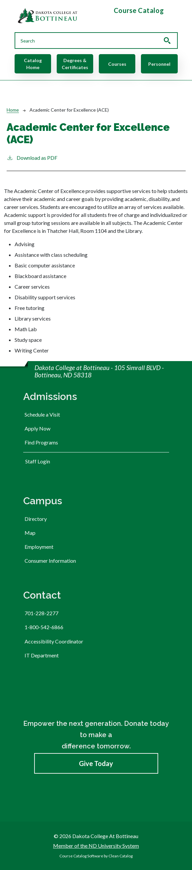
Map (30, 533)
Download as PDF (32, 157)
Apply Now (37, 428)
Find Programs (41, 442)
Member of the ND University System (96, 845)
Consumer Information (50, 560)
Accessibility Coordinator (54, 641)
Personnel (159, 64)
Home (13, 110)
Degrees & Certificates (75, 63)
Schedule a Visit (42, 414)
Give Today (96, 763)
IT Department (42, 655)
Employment (39, 546)
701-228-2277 (41, 613)
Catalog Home (33, 63)
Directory (36, 519)
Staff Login (37, 461)
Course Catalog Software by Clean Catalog (96, 855)
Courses (117, 64)
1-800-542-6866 (44, 627)
